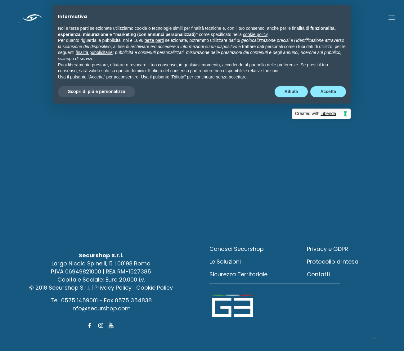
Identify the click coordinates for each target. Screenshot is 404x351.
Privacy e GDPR (327, 249)
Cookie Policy (154, 287)
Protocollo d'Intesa (332, 261)
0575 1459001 (79, 300)
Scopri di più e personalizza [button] (96, 91)
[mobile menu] (392, 17)
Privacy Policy (113, 287)
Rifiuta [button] (291, 91)
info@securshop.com (101, 308)
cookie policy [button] (255, 34)
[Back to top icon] (374, 338)
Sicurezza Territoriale (238, 274)
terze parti (154, 40)
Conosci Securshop (236, 249)
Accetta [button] (328, 91)
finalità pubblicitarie (94, 52)
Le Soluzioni (225, 261)
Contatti (318, 274)
